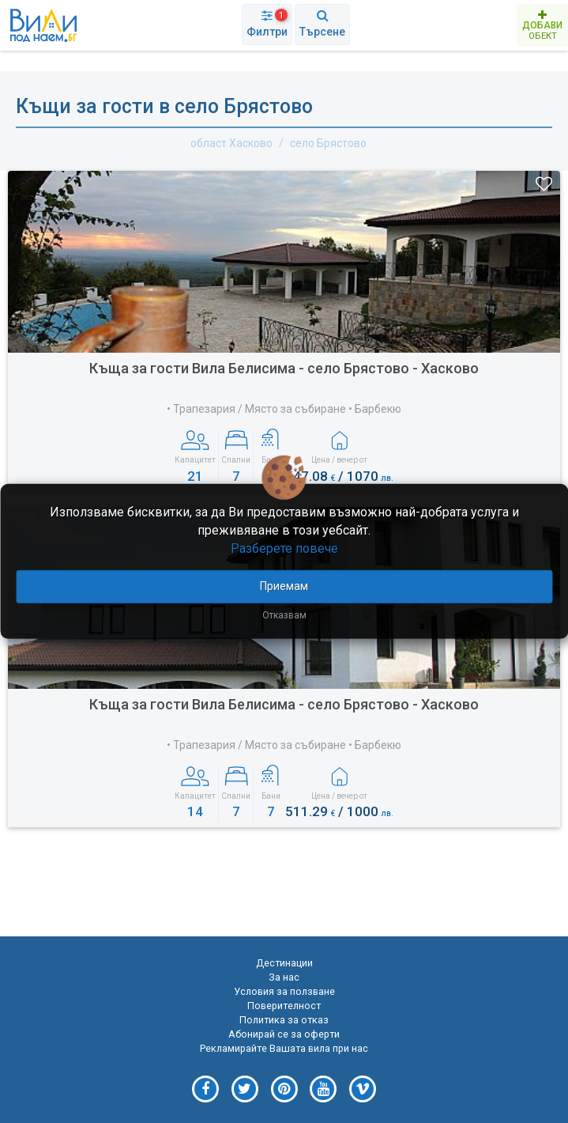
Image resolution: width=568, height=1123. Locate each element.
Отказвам (284, 614)
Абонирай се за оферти (284, 1034)
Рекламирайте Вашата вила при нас (284, 1048)
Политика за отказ (284, 1020)
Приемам (284, 585)
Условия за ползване (284, 991)
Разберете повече (284, 548)
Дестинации (284, 963)
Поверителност (284, 1005)
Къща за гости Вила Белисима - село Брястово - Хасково (284, 368)
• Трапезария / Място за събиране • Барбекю (284, 409)
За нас (284, 977)
